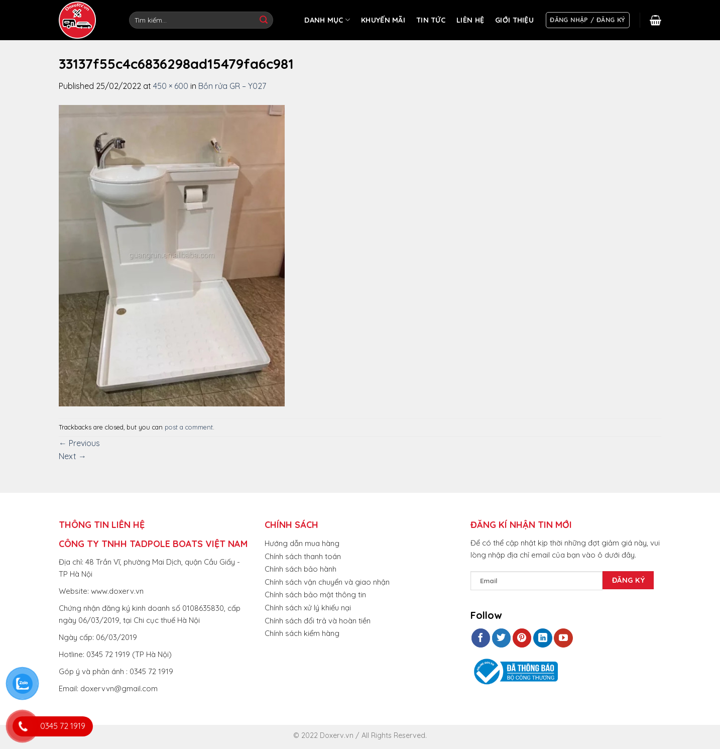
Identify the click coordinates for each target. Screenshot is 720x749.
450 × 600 (170, 86)
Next (72, 456)
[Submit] (263, 20)
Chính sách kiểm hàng (302, 633)
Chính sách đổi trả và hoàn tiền (318, 620)
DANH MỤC (327, 20)
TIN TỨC (430, 20)
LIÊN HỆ (470, 20)
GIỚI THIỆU (514, 20)
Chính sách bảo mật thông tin (315, 594)
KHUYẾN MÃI (383, 20)
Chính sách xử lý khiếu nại (308, 607)
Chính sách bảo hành (300, 569)
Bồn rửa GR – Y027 (232, 86)
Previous (79, 443)
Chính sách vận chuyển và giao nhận (327, 582)
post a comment (189, 427)
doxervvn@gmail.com (119, 688)
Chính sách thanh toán (303, 556)
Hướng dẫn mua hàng (302, 543)
